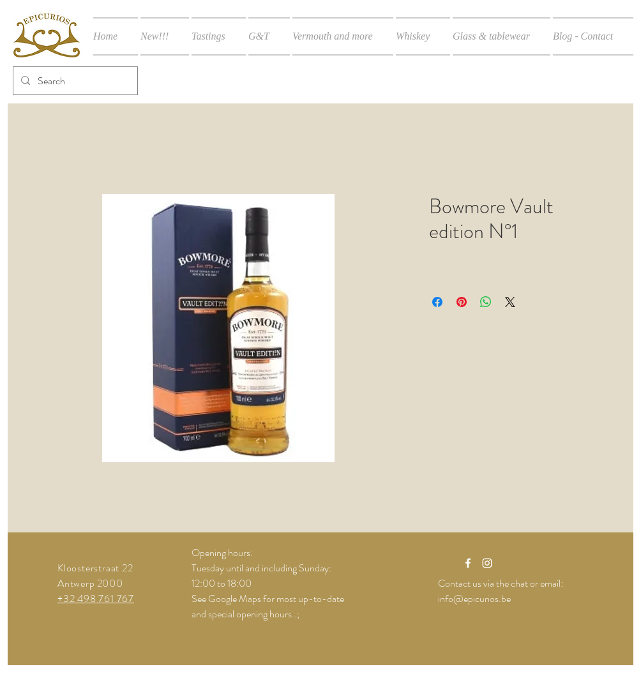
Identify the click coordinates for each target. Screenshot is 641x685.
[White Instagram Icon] (487, 563)
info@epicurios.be (474, 598)
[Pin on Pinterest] (461, 302)
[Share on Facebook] (437, 302)
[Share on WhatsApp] (486, 302)
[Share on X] (510, 302)
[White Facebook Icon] (468, 563)
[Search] (74, 80)
